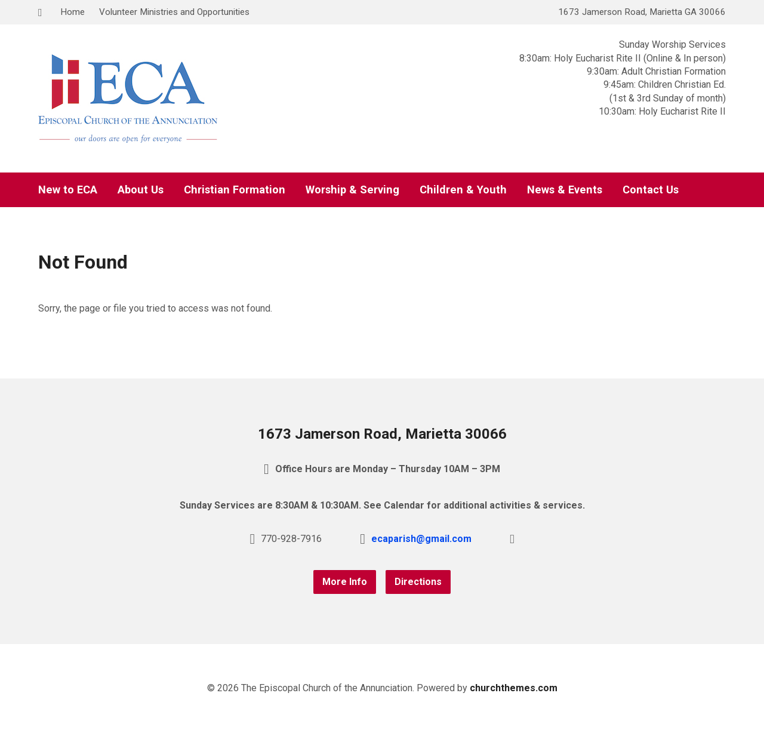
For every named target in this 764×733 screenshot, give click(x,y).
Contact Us (651, 189)
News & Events (564, 189)
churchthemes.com (513, 688)
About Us (141, 189)
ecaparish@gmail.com (421, 538)
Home (72, 12)
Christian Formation (234, 189)
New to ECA (67, 189)
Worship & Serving (352, 189)
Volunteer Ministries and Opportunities (174, 12)
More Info (344, 581)
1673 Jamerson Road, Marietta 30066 (382, 434)
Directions (418, 581)
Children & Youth (463, 189)
